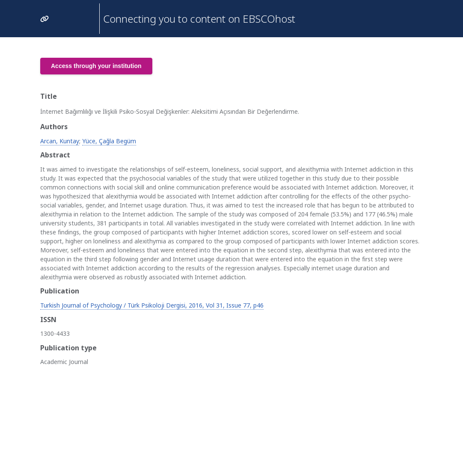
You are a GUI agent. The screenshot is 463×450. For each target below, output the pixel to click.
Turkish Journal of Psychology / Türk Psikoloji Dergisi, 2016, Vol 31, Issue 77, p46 (152, 305)
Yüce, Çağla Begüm (109, 141)
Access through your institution (96, 65)
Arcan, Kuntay (59, 141)
